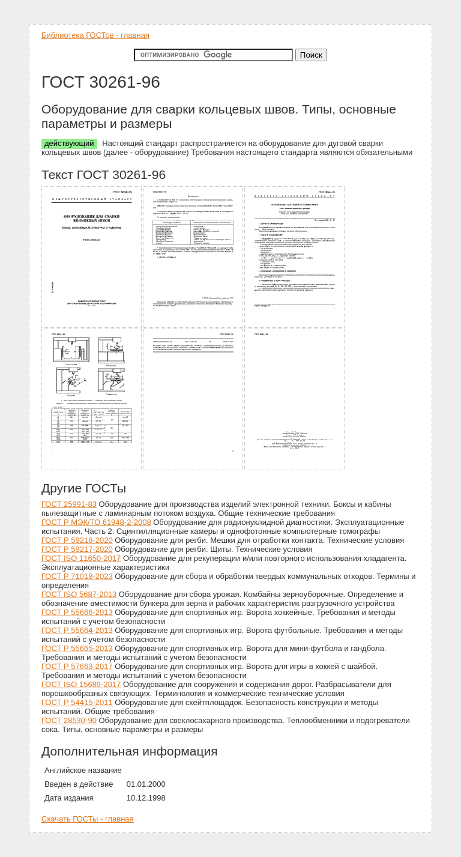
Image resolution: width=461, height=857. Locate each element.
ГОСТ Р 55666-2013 (77, 612)
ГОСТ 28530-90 (69, 720)
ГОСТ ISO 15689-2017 (81, 684)
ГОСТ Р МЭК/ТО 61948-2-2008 (96, 522)
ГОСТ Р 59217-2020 (77, 549)
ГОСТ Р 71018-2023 (77, 576)
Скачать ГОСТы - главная (87, 818)
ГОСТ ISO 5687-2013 (78, 594)
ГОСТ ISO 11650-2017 (81, 558)
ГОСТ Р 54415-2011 (77, 702)
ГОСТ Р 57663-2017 (77, 666)
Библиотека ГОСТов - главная (95, 35)
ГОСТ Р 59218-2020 (77, 540)
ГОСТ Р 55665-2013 (77, 648)
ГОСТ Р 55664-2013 (77, 630)
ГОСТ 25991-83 (69, 504)
